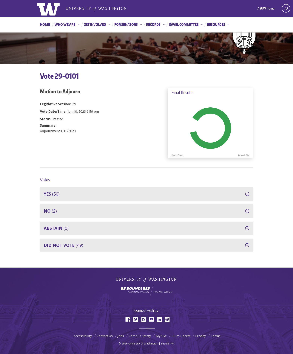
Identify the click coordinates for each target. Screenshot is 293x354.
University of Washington (146, 280)
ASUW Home (265, 8)
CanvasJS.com (177, 155)
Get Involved (95, 24)
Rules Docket (181, 336)
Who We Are (65, 24)
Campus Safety (140, 336)
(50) (52, 194)
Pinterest (168, 319)
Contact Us (105, 336)
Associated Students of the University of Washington (96, 8)
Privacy (200, 336)
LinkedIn (161, 319)
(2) (50, 211)
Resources (216, 24)
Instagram (145, 319)
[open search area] (286, 8)
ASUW (52, 8)
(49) (63, 245)
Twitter (137, 319)
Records (153, 24)
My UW (161, 336)
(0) (56, 228)
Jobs (121, 336)
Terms (215, 336)
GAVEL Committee (183, 24)
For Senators (126, 24)
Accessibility (83, 336)
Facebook (129, 319)
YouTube (153, 319)
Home (45, 24)
